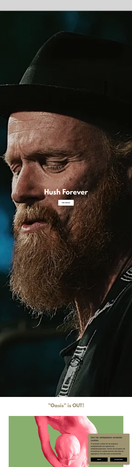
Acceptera (118, 459)
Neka (99, 459)
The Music (66, 203)
